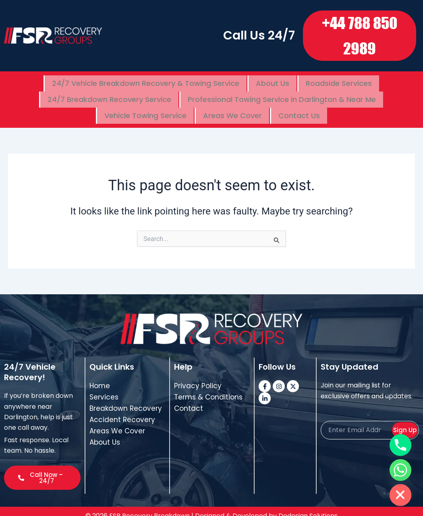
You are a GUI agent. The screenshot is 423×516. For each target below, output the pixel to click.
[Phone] (400, 445)
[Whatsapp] (400, 470)
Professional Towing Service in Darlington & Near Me (282, 94)
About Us (272, 82)
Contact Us (299, 107)
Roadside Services (339, 82)
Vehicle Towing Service (145, 107)
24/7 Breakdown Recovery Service (109, 94)
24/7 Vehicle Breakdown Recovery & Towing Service (145, 82)
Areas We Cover (232, 107)
